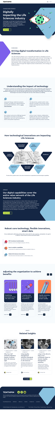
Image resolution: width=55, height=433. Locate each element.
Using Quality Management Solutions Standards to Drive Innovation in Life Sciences (27, 357)
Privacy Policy (37, 407)
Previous (48, 274)
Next (51, 274)
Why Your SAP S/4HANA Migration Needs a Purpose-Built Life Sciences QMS (10, 357)
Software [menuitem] (15, 401)
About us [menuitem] (20, 401)
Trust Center (30, 407)
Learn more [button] (6, 212)
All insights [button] (26, 378)
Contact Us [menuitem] (32, 401)
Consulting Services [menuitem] (7, 401)
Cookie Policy (43, 407)
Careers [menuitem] (25, 401)
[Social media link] (18, 392)
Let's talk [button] (6, 29)
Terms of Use (49, 407)
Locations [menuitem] (38, 401)
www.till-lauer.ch (21, 407)
